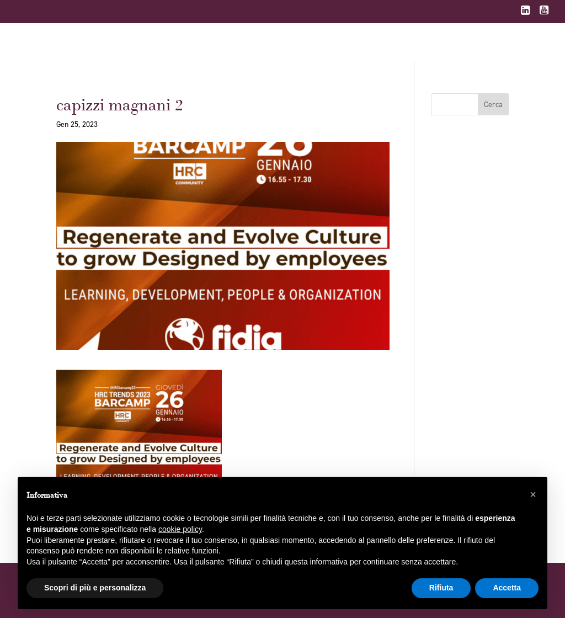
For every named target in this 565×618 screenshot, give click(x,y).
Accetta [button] (507, 587)
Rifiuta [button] (441, 587)
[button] (533, 494)
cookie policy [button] (180, 529)
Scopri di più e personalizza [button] (95, 587)
